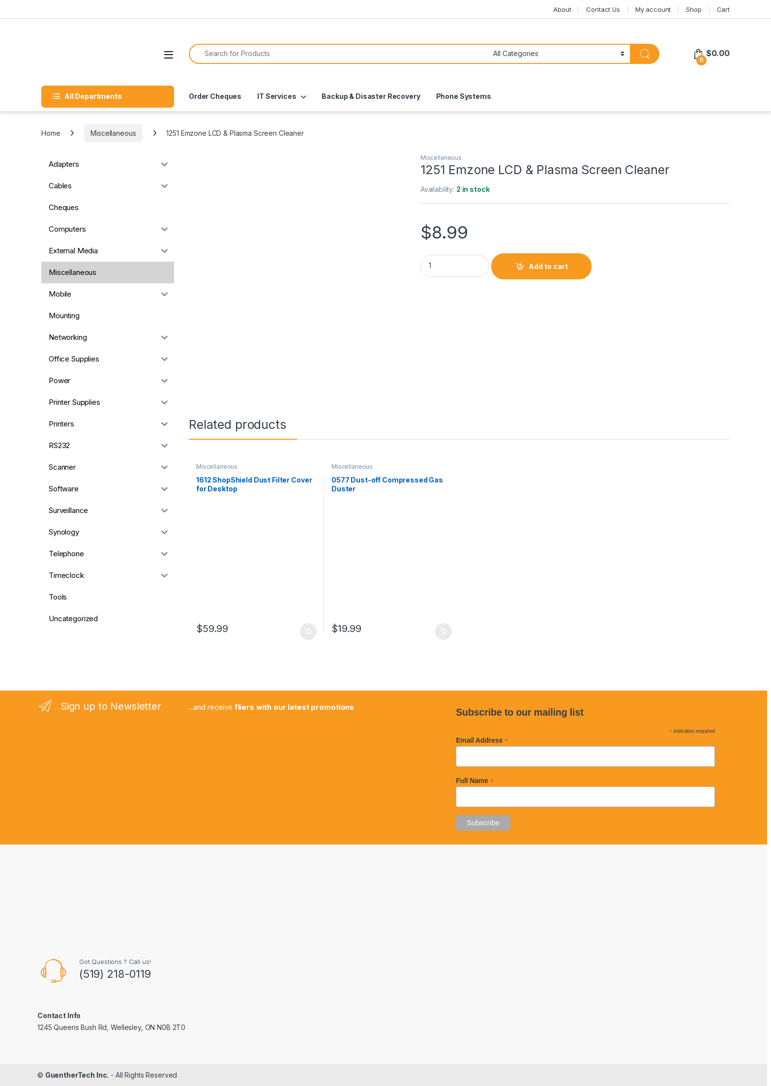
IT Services (276, 96)
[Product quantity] (454, 266)
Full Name (475, 780)
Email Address (482, 740)
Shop (693, 9)
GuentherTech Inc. (77, 1075)
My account (653, 9)
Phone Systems (463, 96)
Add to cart (548, 266)
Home (50, 133)
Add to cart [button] (308, 631)
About (562, 9)
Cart (723, 9)
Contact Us (603, 9)
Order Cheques (215, 96)
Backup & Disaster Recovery (371, 96)
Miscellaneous (113, 133)
